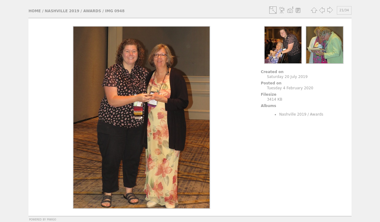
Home (34, 11)
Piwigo (51, 219)
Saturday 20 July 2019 (287, 77)
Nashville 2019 (62, 11)
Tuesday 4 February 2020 (290, 88)
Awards (92, 11)
